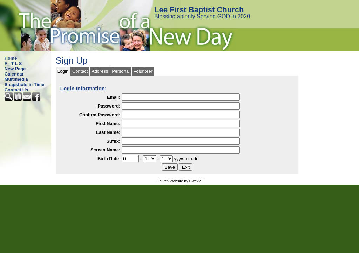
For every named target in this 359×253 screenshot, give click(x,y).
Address (100, 71)
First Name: (108, 123)
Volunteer (143, 71)
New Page (15, 68)
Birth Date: (108, 158)
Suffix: (113, 141)
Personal (121, 71)
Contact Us (16, 89)
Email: (113, 97)
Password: (109, 106)
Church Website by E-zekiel (180, 181)
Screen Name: (105, 150)
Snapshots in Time (25, 84)
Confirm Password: (99, 114)
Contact (80, 71)
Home (11, 58)
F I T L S (13, 63)
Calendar (14, 74)
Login (62, 71)
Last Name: (108, 132)
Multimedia (16, 79)
